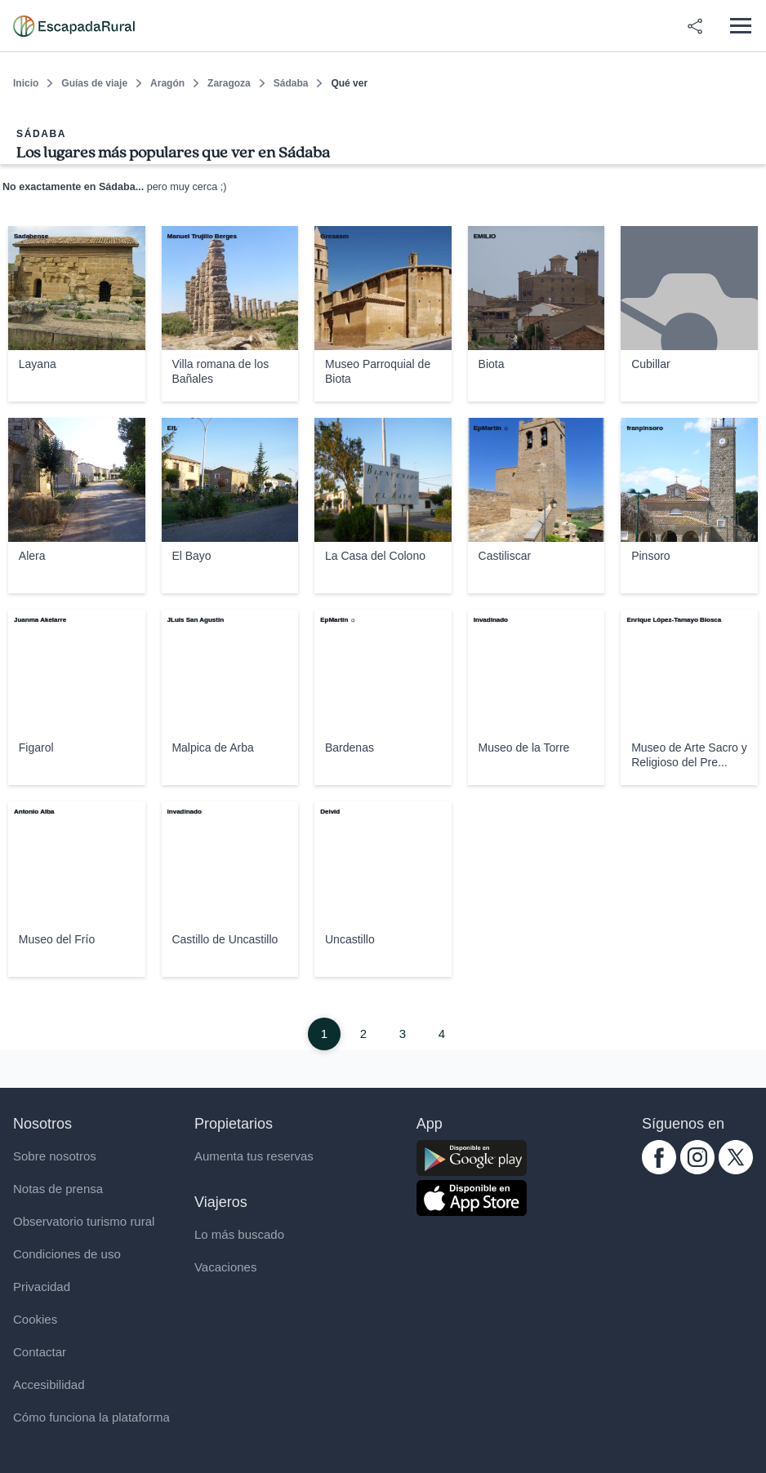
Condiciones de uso (67, 1254)
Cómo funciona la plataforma (91, 1417)
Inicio (25, 83)
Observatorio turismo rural (83, 1221)
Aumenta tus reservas (254, 1156)
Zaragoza (229, 83)
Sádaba (291, 83)
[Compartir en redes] (695, 26)
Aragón (167, 83)
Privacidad (41, 1286)
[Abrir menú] (740, 25)
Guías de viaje (94, 83)
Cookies (35, 1319)
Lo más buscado (239, 1234)
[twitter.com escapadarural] (736, 1170)
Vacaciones (225, 1267)
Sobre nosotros (54, 1156)
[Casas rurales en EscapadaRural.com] (74, 26)
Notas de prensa (58, 1189)
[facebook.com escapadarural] (659, 1170)
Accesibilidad (49, 1384)
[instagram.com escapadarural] (697, 1170)
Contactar (39, 1352)
